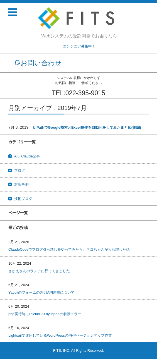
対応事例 (21, 184)
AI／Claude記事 (27, 156)
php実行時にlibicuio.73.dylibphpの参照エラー (44, 314)
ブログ (19, 170)
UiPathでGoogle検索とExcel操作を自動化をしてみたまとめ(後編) (87, 127)
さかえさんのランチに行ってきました (39, 271)
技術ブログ (23, 199)
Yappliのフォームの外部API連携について (41, 292)
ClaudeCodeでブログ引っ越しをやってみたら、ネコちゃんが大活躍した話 (69, 249)
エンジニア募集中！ (79, 46)
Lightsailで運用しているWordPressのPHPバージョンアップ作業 (60, 335)
